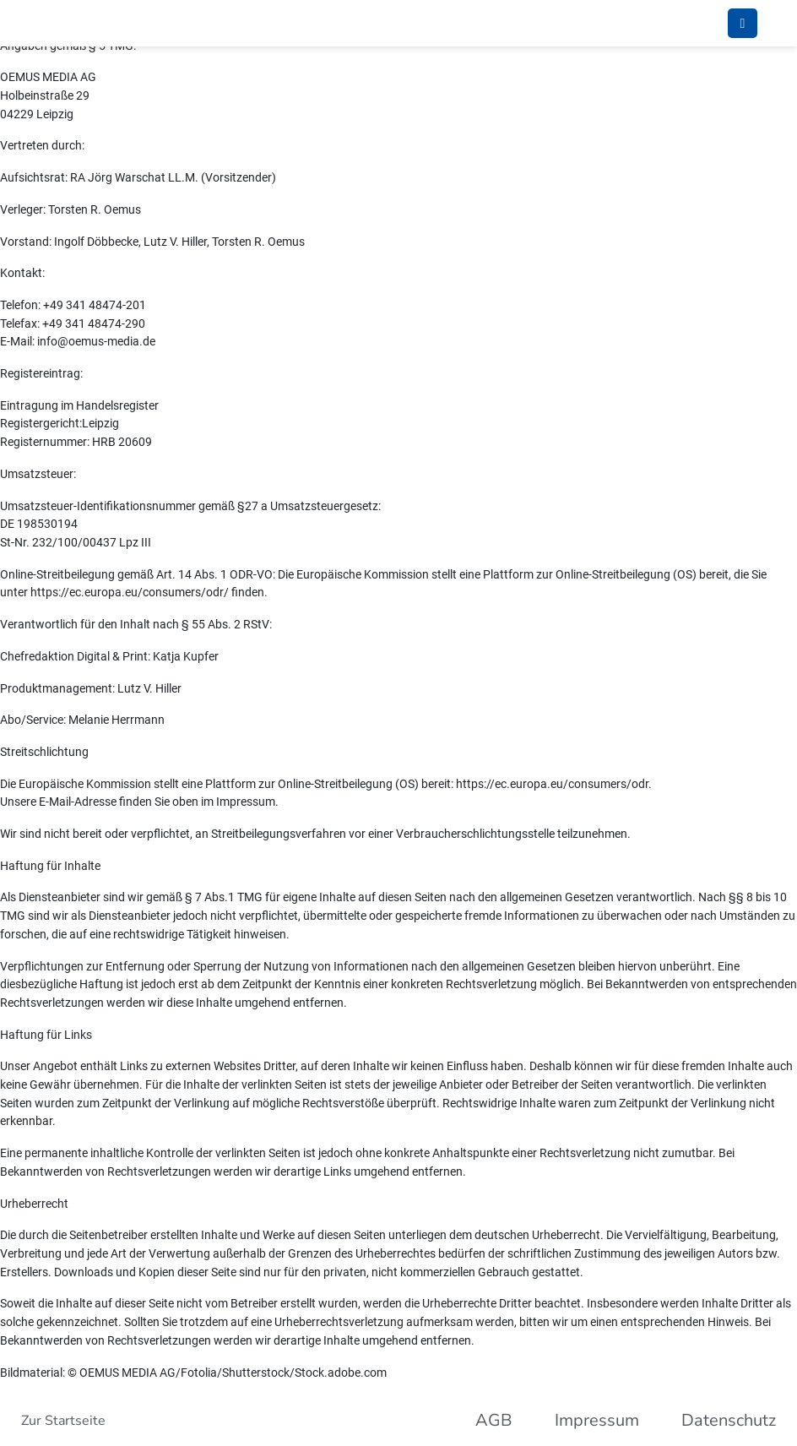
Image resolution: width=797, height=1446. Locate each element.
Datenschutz (728, 1420)
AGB (493, 1420)
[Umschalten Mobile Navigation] (742, 23)
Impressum (597, 1420)
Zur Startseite (63, 1420)
